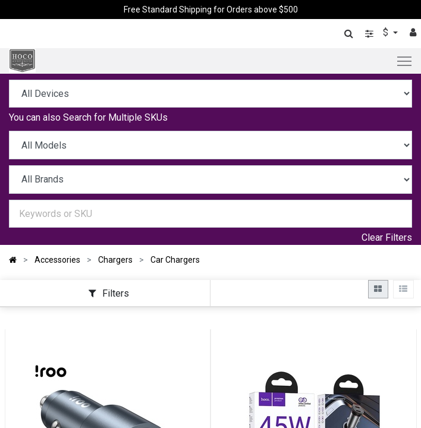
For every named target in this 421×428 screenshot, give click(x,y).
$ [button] (387, 32)
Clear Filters (387, 237)
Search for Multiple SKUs (115, 117)
